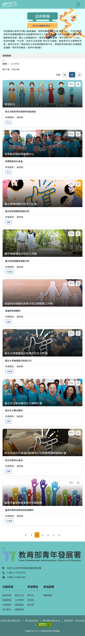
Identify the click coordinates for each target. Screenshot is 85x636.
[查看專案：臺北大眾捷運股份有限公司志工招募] (42, 353)
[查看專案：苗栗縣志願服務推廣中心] (42, 154)
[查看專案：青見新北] (42, 104)
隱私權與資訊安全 (51, 620)
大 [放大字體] (65, 74)
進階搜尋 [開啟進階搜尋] (6, 55)
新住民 (30, 604)
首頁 (4, 63)
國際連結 (19, 604)
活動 (8, 222)
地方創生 (6, 609)
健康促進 (19, 609)
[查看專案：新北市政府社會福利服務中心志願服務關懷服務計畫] (42, 453)
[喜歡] (71, 84)
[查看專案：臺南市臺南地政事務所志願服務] (42, 503)
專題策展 (47, 595)
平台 (8, 122)
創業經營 (6, 599)
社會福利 (6, 604)
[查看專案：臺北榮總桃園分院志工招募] (42, 204)
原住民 (30, 599)
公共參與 (19, 599)
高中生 (30, 595)
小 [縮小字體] (79, 74)
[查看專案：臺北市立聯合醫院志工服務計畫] (42, 403)
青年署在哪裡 (31, 620)
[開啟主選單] (78, 4)
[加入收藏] (78, 84)
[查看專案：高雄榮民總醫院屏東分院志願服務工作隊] (42, 304)
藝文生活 (19, 595)
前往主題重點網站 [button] (42, 25)
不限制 (9, 271)
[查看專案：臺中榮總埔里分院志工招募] (42, 254)
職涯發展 (6, 595)
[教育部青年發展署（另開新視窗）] (42, 558)
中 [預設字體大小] (72, 74)
